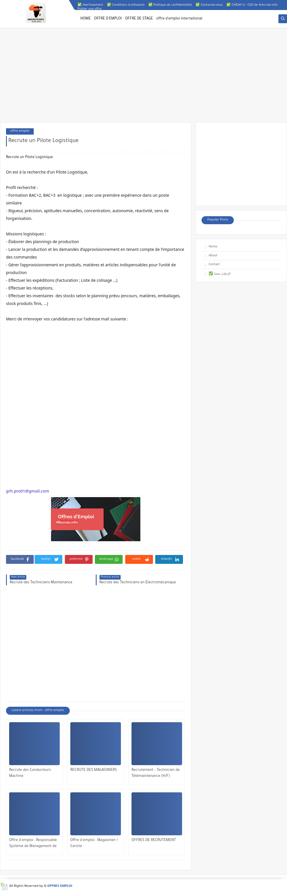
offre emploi (19, 131)
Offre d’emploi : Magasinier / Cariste (94, 843)
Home (213, 247)
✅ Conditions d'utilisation (126, 5)
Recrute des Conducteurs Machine (30, 773)
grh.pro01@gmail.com (27, 491)
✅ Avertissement (90, 5)
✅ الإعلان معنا (219, 274)
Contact (214, 264)
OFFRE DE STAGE (139, 19)
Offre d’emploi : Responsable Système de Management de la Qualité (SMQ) (33, 844)
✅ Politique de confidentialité (170, 5)
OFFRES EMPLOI (59, 886)
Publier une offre (89, 9)
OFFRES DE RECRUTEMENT (153, 840)
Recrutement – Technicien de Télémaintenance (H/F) (155, 773)
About (213, 255)
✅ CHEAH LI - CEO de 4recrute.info (252, 5)
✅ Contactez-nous (209, 5)
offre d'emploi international (179, 19)
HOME (85, 19)
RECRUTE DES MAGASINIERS (93, 770)
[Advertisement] (143, 78)
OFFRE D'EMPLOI (108, 19)
